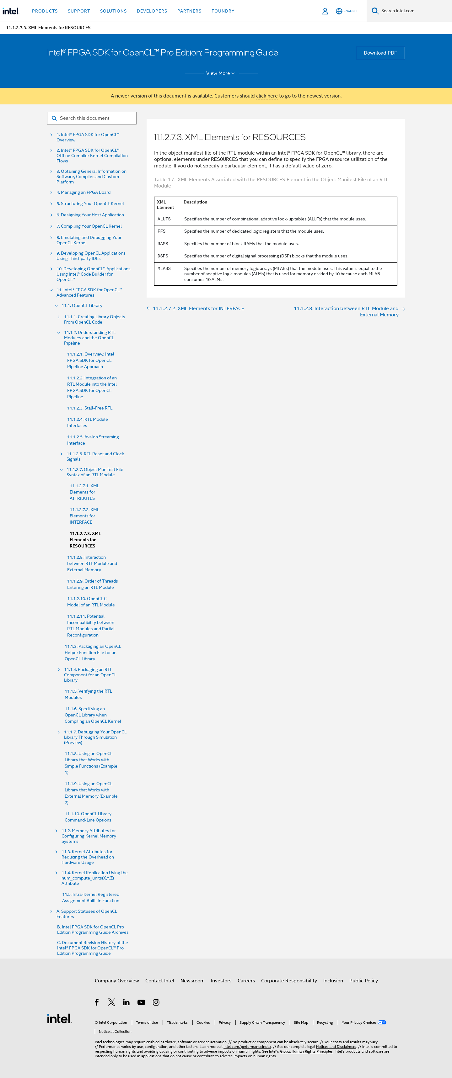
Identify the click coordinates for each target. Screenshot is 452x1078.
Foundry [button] (223, 11)
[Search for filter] (92, 118)
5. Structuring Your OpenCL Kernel (90, 203)
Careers (246, 981)
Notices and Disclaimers (336, 1046)
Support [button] (79, 11)
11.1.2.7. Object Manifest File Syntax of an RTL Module (95, 472)
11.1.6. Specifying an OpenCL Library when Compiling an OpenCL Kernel (93, 715)
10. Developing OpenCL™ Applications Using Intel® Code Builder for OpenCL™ (93, 274)
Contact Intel (159, 981)
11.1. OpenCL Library (82, 305)
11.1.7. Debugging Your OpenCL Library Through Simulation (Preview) (95, 737)
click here (267, 96)
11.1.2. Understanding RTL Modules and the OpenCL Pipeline (90, 338)
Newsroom (192, 981)
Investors (221, 981)
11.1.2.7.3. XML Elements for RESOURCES (85, 540)
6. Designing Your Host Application (90, 215)
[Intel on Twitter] (112, 1003)
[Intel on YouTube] (142, 1003)
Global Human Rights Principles (306, 1051)
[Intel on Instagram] (156, 1003)
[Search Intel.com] (415, 11)
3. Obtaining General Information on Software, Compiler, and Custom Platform (91, 177)
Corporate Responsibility (289, 981)
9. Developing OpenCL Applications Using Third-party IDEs (91, 256)
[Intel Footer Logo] (59, 1018)
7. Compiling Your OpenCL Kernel (89, 226)
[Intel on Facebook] (97, 1003)
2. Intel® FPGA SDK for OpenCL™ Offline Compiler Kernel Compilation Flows (92, 156)
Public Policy (363, 981)
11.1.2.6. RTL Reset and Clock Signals (95, 456)
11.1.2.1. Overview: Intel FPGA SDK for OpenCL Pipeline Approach (90, 360)
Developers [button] (152, 11)
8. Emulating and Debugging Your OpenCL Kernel (88, 240)
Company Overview (117, 981)
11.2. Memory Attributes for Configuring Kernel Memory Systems (89, 836)
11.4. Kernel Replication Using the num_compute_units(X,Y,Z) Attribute (95, 878)
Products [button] (45, 11)
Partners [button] (189, 11)
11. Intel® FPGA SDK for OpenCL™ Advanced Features (89, 292)
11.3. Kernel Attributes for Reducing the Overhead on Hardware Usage (88, 857)
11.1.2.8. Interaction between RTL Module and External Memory (92, 563)
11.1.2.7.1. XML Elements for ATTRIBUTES (84, 492)
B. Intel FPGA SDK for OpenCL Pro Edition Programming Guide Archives (93, 929)
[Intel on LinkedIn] (127, 1003)
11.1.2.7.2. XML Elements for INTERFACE (84, 516)
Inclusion (333, 981)
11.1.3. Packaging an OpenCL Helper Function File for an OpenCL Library (93, 652)
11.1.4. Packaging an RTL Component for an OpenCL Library (90, 675)
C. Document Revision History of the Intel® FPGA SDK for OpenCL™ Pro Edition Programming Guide (92, 948)
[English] (346, 11)
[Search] (375, 11)
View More (221, 73)
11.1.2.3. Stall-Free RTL (89, 408)
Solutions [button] (113, 11)
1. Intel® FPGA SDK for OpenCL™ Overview (88, 137)
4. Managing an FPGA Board (83, 192)
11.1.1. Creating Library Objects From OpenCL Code (94, 319)
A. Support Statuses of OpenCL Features (86, 914)
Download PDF (380, 53)
